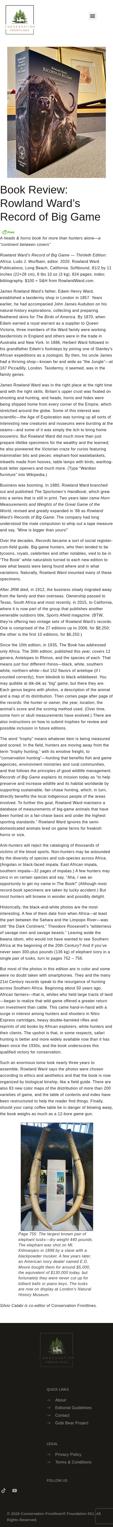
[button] (93, 16)
